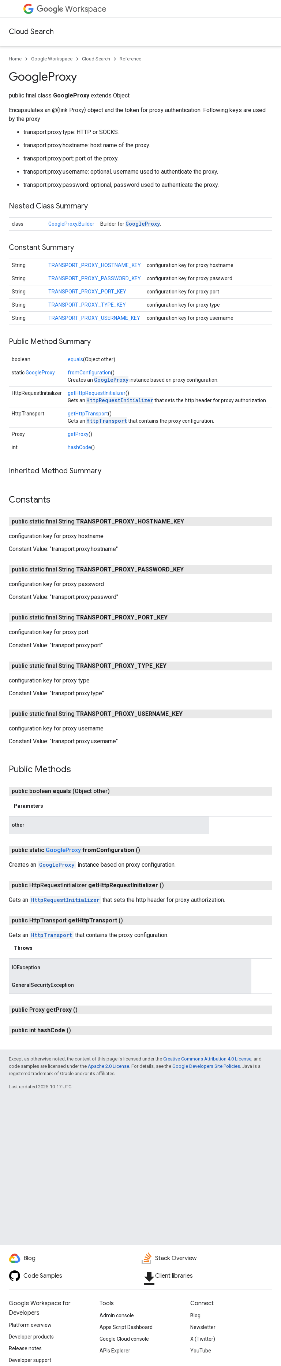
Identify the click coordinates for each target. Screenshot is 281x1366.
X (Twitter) (202, 1339)
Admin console (117, 1315)
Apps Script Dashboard (126, 1327)
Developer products (31, 1337)
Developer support (30, 1360)
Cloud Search (31, 31)
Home (15, 59)
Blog (195, 1315)
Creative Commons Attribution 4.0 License (207, 1059)
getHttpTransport (88, 414)
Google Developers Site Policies (206, 1066)
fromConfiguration (89, 372)
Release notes (25, 1348)
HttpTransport (106, 420)
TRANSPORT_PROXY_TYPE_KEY (87, 305)
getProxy (78, 434)
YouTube (200, 1351)
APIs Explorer (115, 1351)
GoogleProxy (142, 223)
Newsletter (203, 1327)
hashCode (79, 447)
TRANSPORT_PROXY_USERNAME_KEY (94, 318)
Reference (130, 59)
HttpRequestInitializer (119, 400)
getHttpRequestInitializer (96, 393)
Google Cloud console (124, 1339)
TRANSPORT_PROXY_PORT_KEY (87, 292)
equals (75, 359)
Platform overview (30, 1325)
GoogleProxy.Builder (71, 224)
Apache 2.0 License (108, 1066)
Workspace (71, 9)
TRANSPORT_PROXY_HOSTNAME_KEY (94, 265)
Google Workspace (51, 59)
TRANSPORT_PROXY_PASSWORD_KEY (94, 278)
